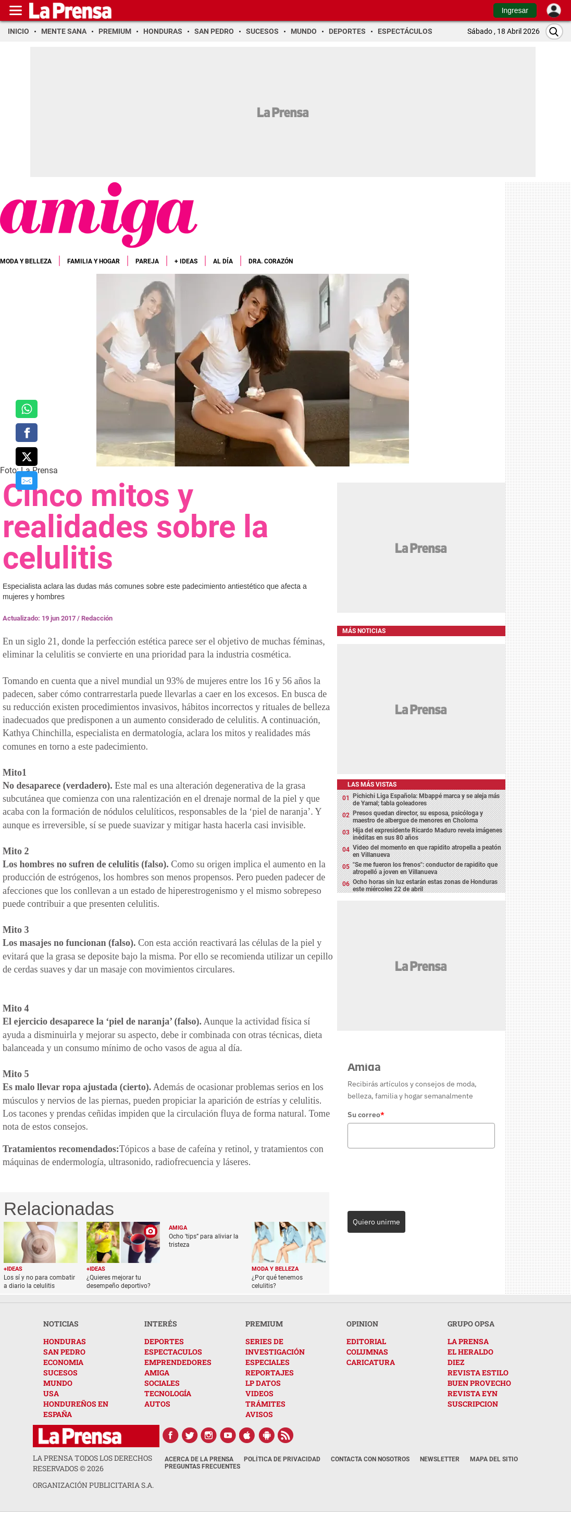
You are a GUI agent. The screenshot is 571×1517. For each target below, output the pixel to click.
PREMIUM (264, 1324)
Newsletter (440, 1459)
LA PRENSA (468, 1341)
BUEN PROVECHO (479, 1383)
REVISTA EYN (473, 1393)
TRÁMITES (265, 1404)
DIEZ (456, 1362)
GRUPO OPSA (471, 1324)
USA (51, 1393)
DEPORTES (164, 1341)
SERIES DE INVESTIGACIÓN (275, 1346)
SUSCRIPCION (473, 1404)
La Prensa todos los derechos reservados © (92, 1463)
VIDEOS (259, 1393)
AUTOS (157, 1404)
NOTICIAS (61, 1324)
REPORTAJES (269, 1372)
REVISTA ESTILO (478, 1372)
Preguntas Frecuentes (202, 1466)
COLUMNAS (367, 1352)
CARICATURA (370, 1362)
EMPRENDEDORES (178, 1362)
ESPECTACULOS (173, 1352)
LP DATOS (263, 1383)
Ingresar (515, 10)
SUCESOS (60, 1372)
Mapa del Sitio (494, 1459)
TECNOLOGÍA (167, 1393)
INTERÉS (160, 1324)
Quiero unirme (376, 1222)
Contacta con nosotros (370, 1459)
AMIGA (156, 1372)
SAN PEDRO (64, 1352)
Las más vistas (371, 784)
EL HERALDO (470, 1352)
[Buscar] (554, 31)
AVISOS (259, 1414)
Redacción (97, 618)
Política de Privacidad (282, 1459)
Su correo (365, 1114)
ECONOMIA (63, 1362)
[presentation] (418, 1177)
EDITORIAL (366, 1341)
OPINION (362, 1324)
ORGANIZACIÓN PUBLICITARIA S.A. (93, 1485)
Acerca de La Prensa (199, 1459)
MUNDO (57, 1383)
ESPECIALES (267, 1362)
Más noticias (364, 631)
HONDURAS (64, 1341)
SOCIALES (162, 1383)
